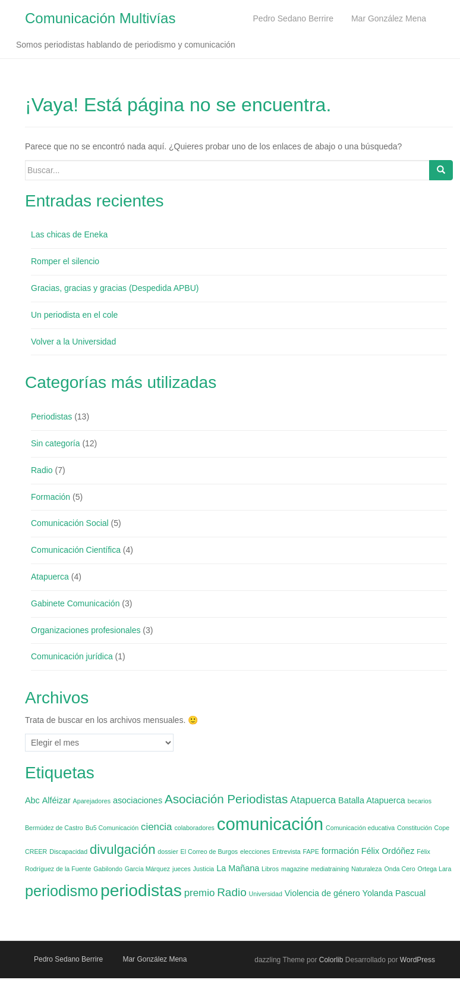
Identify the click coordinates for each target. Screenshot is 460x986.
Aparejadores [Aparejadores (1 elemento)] (92, 801)
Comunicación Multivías (100, 18)
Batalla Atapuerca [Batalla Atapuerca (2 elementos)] (371, 800)
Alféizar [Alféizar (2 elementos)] (56, 800)
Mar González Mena (154, 959)
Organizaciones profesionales (85, 630)
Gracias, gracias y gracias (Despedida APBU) (115, 288)
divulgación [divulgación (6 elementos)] (122, 850)
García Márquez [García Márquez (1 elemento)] (147, 868)
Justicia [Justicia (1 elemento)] (204, 868)
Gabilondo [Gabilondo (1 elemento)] (107, 868)
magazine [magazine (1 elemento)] (294, 868)
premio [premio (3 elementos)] (199, 893)
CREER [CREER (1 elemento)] (36, 852)
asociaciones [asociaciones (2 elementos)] (137, 800)
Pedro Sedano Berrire (68, 959)
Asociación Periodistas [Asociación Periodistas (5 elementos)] (226, 799)
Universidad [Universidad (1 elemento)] (265, 893)
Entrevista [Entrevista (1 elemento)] (286, 852)
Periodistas (51, 416)
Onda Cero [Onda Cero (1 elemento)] (399, 868)
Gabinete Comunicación (75, 603)
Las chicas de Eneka (69, 235)
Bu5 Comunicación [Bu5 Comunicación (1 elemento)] (112, 827)
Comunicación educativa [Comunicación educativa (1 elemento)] (360, 827)
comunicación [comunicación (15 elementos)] (270, 824)
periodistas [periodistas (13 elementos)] (141, 890)
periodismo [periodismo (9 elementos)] (61, 890)
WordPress (417, 960)
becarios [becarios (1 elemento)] (419, 801)
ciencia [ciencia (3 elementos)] (156, 826)
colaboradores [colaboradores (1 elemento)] (194, 827)
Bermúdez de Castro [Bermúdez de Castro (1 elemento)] (54, 827)
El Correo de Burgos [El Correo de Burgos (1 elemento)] (209, 852)
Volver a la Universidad (73, 341)
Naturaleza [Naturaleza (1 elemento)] (366, 868)
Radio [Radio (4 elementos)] (232, 892)
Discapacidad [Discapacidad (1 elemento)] (68, 852)
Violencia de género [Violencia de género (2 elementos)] (322, 893)
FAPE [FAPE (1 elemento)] (311, 852)
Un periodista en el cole (74, 315)
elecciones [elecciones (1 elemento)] (255, 852)
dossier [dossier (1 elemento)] (167, 852)
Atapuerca (50, 576)
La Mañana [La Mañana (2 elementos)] (237, 868)
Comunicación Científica (76, 550)
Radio (42, 470)
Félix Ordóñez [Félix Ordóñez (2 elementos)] (388, 851)
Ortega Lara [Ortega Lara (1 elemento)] (434, 868)
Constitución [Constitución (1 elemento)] (414, 827)
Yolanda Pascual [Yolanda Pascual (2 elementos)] (394, 893)
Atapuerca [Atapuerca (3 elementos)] (313, 800)
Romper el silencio (65, 261)
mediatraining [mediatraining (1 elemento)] (330, 868)
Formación (50, 497)
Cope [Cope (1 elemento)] (441, 827)
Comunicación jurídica (72, 657)
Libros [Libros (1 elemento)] (270, 868)
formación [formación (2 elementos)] (340, 851)
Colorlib (331, 960)
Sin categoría (55, 443)
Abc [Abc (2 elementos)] (32, 800)
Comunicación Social (70, 523)
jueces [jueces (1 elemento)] (181, 868)
